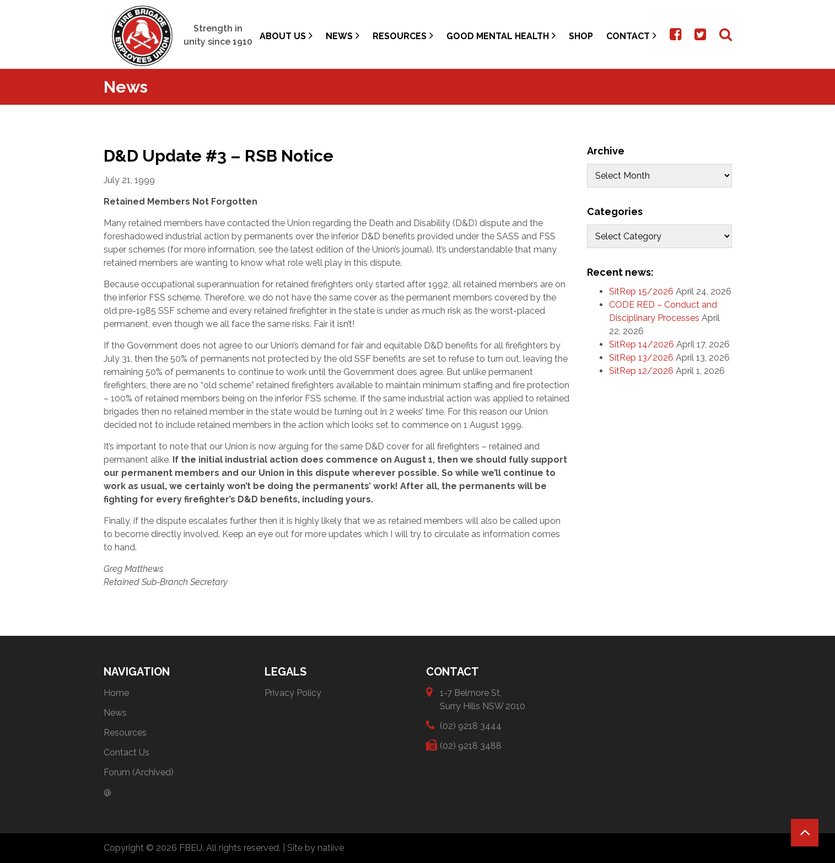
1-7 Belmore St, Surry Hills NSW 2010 (482, 699)
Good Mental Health (501, 35)
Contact (631, 35)
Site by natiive (315, 848)
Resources (403, 35)
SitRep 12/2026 (641, 371)
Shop (581, 36)
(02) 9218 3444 (471, 725)
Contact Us (126, 752)
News (342, 35)
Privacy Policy (293, 693)
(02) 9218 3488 (471, 745)
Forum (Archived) (139, 772)
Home (116, 693)
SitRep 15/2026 (641, 291)
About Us (286, 35)
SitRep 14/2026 (641, 344)
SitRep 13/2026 (641, 357)
